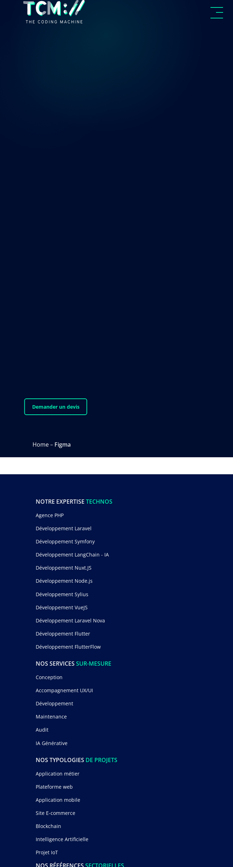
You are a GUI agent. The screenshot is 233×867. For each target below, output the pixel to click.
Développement (54, 703)
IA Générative (52, 743)
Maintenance (51, 716)
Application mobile (58, 799)
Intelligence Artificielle (62, 839)
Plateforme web (54, 786)
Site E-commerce (55, 813)
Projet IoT (47, 852)
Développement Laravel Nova (70, 620)
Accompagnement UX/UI (64, 690)
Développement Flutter (63, 633)
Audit (42, 729)
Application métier (58, 773)
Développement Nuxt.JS (64, 567)
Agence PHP (50, 515)
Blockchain (48, 826)
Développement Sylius (62, 594)
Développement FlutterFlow (68, 646)
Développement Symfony (65, 541)
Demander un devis (56, 406)
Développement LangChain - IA (72, 554)
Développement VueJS (62, 607)
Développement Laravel (64, 528)
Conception (49, 677)
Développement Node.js (64, 580)
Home (41, 444)
